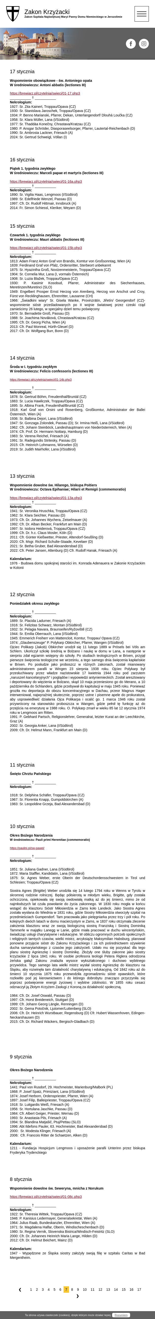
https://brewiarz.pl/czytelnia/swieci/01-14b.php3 (41, 379)
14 (116, 1289)
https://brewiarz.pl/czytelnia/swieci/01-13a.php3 (46, 498)
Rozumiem (121, 1315)
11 (93, 1289)
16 (132, 1289)
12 (100, 1289)
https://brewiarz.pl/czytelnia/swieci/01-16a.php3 (46, 181)
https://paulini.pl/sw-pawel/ (27, 848)
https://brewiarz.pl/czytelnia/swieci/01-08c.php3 (46, 1197)
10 (85, 1289)
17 (139, 1289)
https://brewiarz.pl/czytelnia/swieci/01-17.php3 (45, 93)
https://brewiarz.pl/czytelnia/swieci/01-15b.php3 (46, 248)
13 (108, 1289)
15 (124, 1289)
